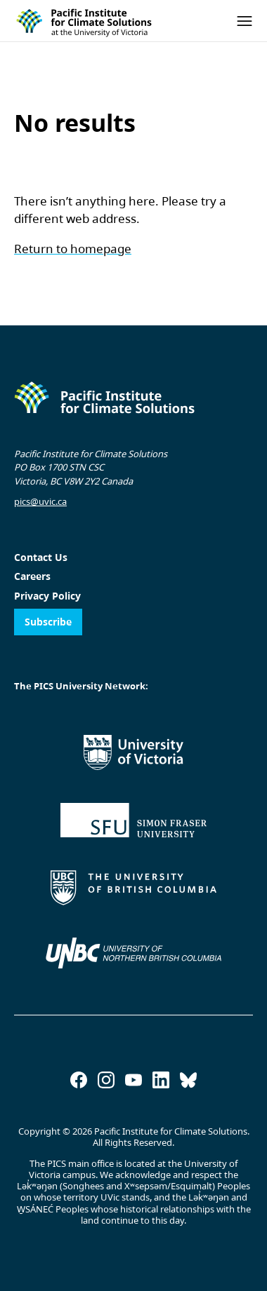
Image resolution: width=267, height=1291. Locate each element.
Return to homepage (72, 249)
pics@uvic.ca (40, 501)
